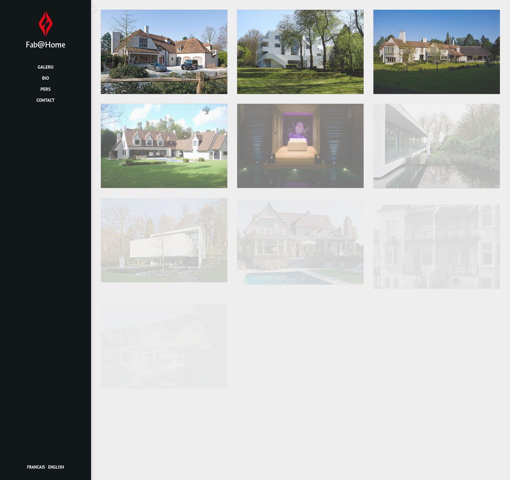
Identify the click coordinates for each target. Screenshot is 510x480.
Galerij (46, 67)
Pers (45, 89)
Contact (45, 100)
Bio (45, 78)
